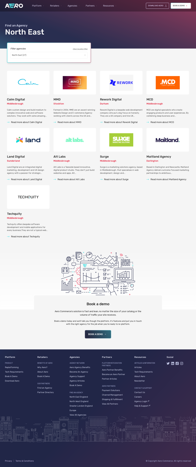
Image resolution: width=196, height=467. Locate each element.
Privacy (8, 461)
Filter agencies (18, 48)
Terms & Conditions (25, 461)
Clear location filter (80, 49)
